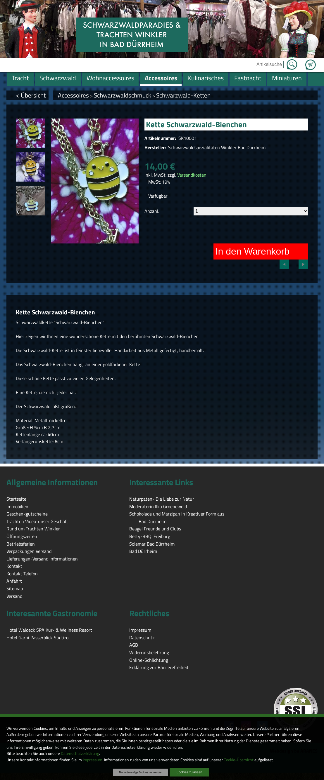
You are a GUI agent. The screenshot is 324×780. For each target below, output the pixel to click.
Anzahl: (151, 211)
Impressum (92, 760)
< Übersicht (31, 95)
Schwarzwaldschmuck (122, 95)
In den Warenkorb (252, 251)
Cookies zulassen (189, 772)
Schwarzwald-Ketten (183, 95)
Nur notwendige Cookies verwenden (140, 772)
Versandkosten (191, 174)
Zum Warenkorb (311, 61)
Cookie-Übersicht (239, 760)
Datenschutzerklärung (80, 753)
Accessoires (73, 95)
